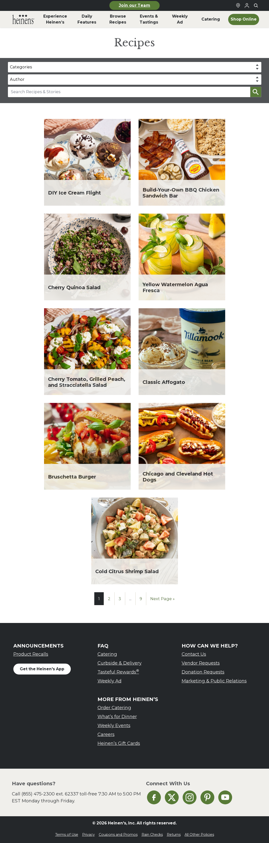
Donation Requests (203, 672)
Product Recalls (30, 654)
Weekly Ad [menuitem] (180, 19)
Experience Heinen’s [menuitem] (55, 19)
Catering (107, 654)
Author (17, 79)
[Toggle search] (255, 5)
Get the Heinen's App (42, 669)
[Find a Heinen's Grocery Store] (238, 5)
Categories (21, 66)
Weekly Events (114, 725)
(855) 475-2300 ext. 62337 (50, 794)
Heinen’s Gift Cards (119, 743)
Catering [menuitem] (210, 19)
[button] (255, 92)
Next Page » (162, 598)
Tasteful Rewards (118, 672)
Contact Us (194, 654)
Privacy (88, 834)
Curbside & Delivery (120, 663)
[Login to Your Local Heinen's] (247, 5)
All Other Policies (199, 834)
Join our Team (134, 5)
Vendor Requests (201, 663)
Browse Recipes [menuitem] (117, 19)
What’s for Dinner (117, 716)
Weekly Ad (110, 681)
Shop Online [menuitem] (244, 19)
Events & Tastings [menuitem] (149, 19)
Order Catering (114, 707)
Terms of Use (66, 834)
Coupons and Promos (118, 834)
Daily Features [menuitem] (86, 19)
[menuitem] (23, 19)
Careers (106, 734)
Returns (174, 834)
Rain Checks (152, 834)
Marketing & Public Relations (214, 681)
